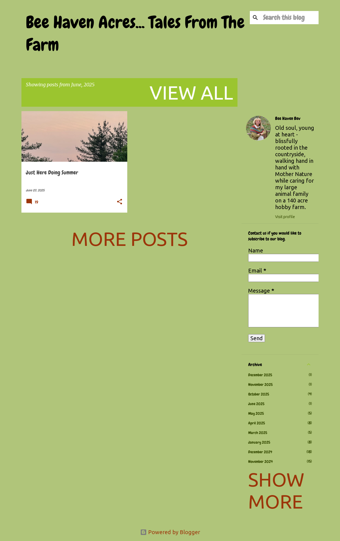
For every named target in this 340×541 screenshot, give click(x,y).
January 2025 (259, 442)
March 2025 (257, 432)
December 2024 (260, 451)
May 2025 (256, 413)
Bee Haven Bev (287, 118)
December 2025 (260, 374)
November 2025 (260, 384)
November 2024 (260, 461)
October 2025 (258, 394)
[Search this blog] (290, 17)
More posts (129, 238)
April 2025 (256, 423)
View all (191, 92)
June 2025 (256, 403)
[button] (119, 202)
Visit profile (285, 217)
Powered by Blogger (170, 532)
